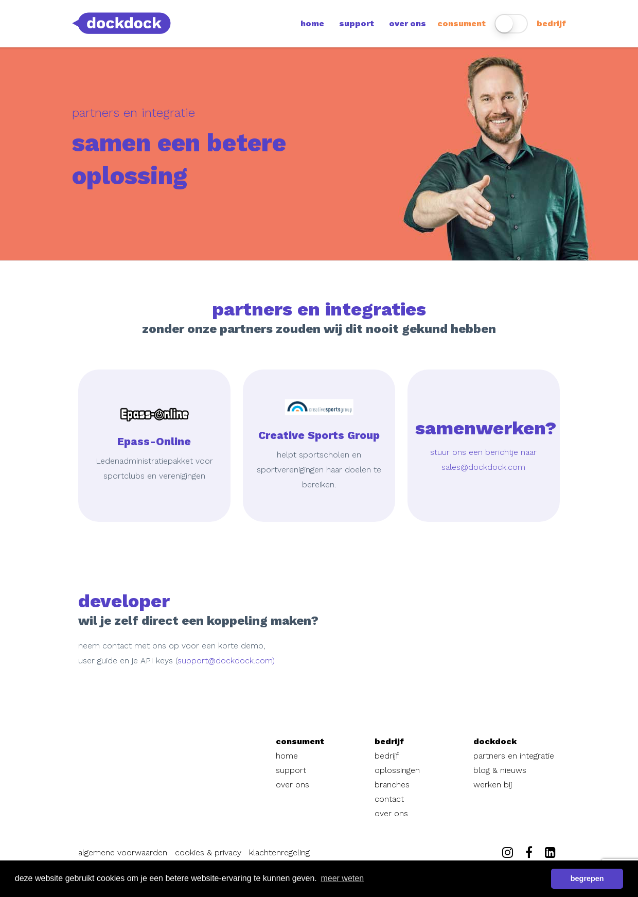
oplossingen (397, 770)
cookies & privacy (208, 852)
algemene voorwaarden (122, 852)
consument (461, 23)
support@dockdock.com (225, 660)
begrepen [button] (587, 878)
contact (389, 799)
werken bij (492, 784)
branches (392, 784)
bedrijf (551, 23)
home (312, 23)
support (356, 23)
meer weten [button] (342, 878)
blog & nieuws (499, 770)
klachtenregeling (279, 852)
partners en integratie (513, 756)
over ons (407, 23)
